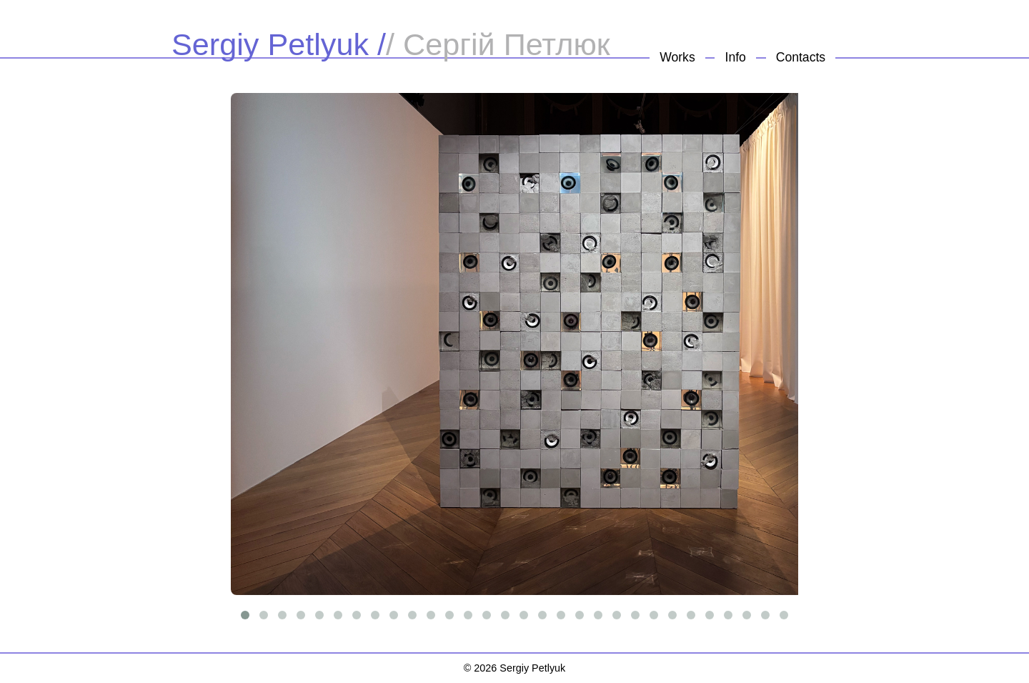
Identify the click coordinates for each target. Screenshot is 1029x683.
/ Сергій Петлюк (498, 44)
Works (677, 57)
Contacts (800, 57)
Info (735, 57)
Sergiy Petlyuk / (279, 44)
